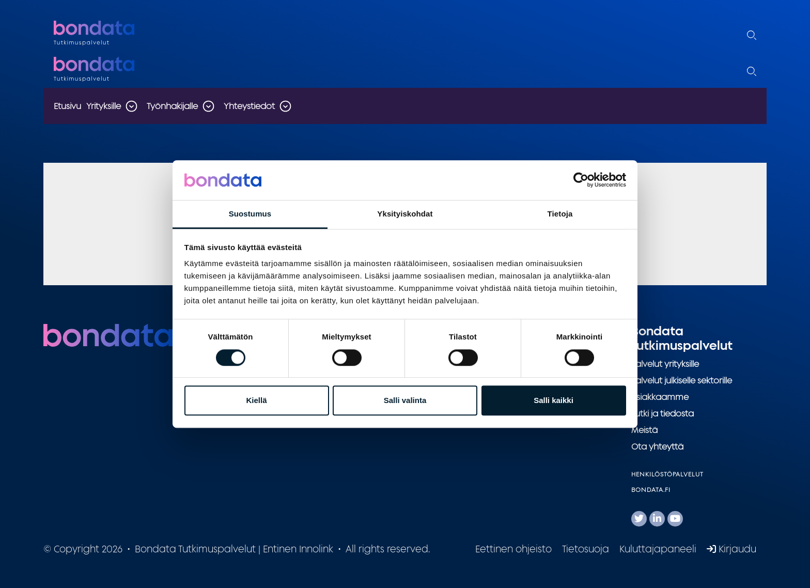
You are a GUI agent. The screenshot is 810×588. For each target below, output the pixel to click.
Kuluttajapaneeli (657, 548)
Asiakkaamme (660, 397)
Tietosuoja (585, 548)
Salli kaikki (553, 400)
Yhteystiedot (249, 106)
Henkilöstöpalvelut (667, 474)
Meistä (644, 430)
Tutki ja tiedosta (662, 413)
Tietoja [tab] (560, 213)
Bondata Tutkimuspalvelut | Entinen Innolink (118, 33)
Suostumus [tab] (250, 213)
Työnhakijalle (172, 106)
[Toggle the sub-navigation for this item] (131, 106)
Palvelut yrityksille (665, 364)
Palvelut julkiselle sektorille (681, 380)
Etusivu (67, 106)
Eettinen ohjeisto (513, 548)
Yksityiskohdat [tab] (404, 213)
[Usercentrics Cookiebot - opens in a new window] (581, 180)
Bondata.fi (651, 489)
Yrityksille (103, 106)
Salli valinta (405, 400)
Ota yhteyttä (657, 446)
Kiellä (256, 400)
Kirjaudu (731, 548)
